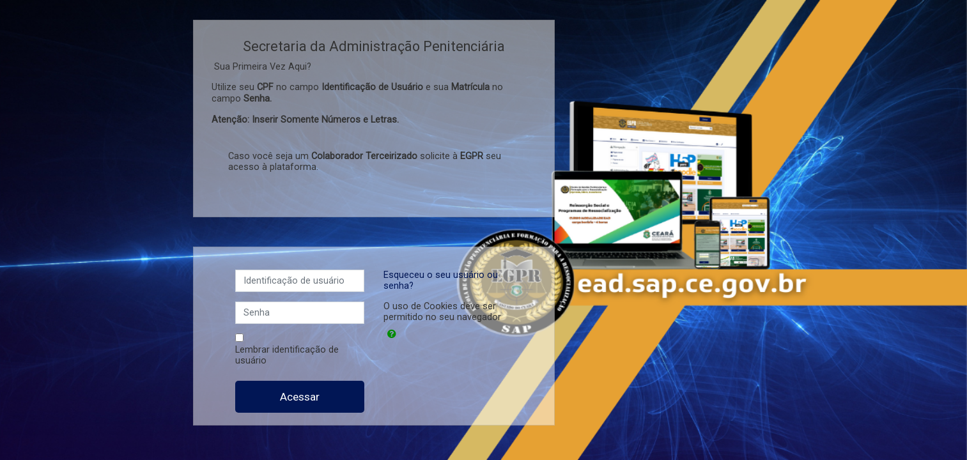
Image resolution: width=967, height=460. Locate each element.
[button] (392, 334)
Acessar (300, 396)
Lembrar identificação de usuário (287, 355)
